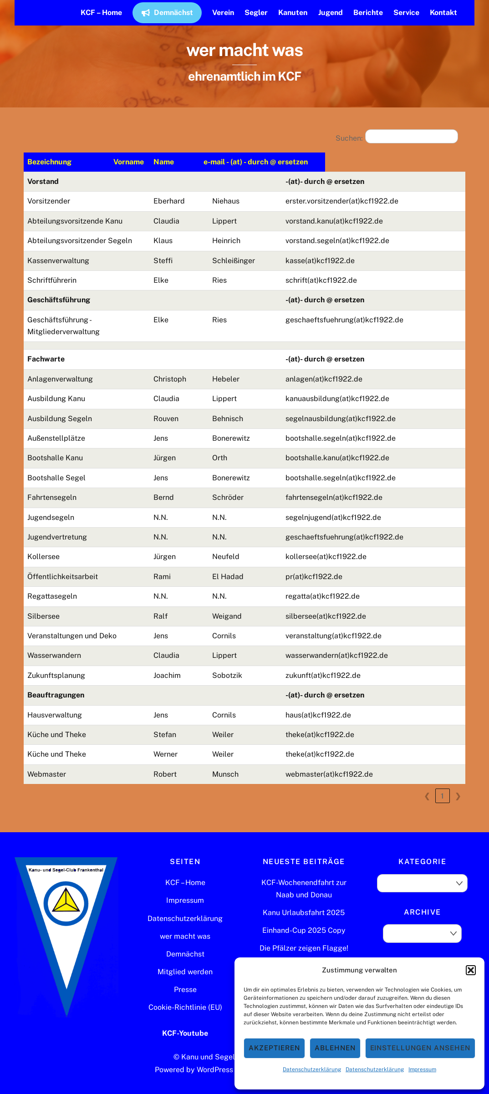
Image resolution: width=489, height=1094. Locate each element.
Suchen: (349, 138)
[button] (470, 970)
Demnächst (167, 12)
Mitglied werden (185, 960)
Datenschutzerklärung (312, 1069)
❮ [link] (427, 783)
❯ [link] (458, 783)
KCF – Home (101, 12)
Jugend (330, 12)
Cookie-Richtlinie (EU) (185, 995)
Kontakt (443, 12)
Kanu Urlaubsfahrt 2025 (304, 900)
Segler (256, 12)
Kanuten (292, 12)
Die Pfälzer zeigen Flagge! (304, 936)
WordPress (215, 1057)
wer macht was (185, 924)
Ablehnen (335, 1048)
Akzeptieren (274, 1048)
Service (406, 12)
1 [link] (442, 783)
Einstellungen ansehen (420, 1048)
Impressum (422, 1069)
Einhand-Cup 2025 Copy (304, 918)
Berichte (368, 12)
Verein (223, 12)
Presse (185, 977)
